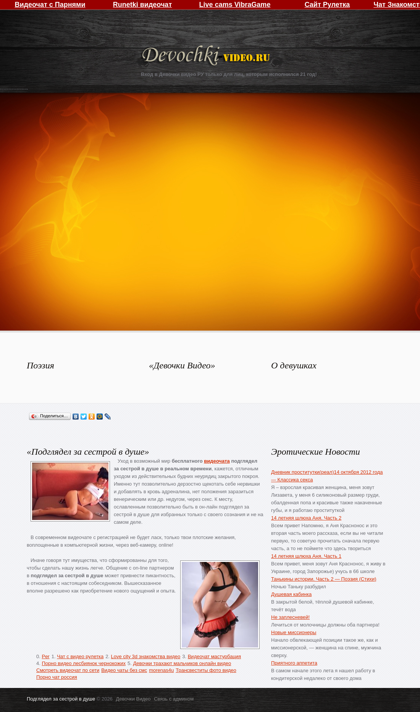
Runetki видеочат (142, 4)
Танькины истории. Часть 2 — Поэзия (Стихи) (323, 579)
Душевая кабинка (291, 594)
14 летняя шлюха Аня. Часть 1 (306, 556)
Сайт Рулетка (327, 4)
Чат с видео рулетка (80, 656)
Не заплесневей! (290, 617)
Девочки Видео (207, 56)
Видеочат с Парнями (50, 4)
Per (45, 656)
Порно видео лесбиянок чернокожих (83, 663)
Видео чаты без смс (124, 670)
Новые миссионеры (293, 632)
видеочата (216, 461)
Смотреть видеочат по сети (67, 670)
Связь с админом (174, 699)
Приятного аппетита (294, 663)
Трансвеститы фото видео (206, 670)
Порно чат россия (56, 677)
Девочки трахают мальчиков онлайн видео (182, 663)
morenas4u (161, 670)
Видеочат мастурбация (214, 656)
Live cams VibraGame (235, 4)
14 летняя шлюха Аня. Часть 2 (306, 518)
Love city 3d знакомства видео (146, 656)
